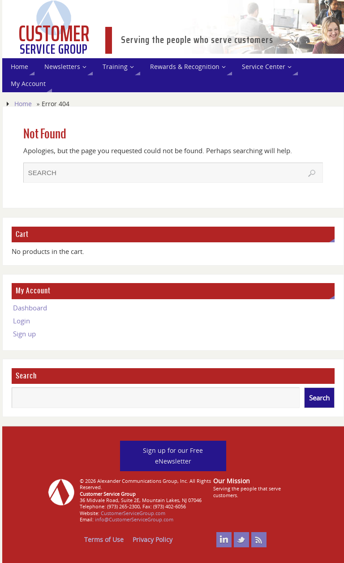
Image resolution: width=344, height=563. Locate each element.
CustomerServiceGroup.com (133, 513)
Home (23, 103)
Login (21, 320)
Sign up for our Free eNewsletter (173, 455)
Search (26, 376)
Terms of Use (104, 539)
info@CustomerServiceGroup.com (134, 519)
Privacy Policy (152, 539)
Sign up (24, 333)
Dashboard (30, 307)
